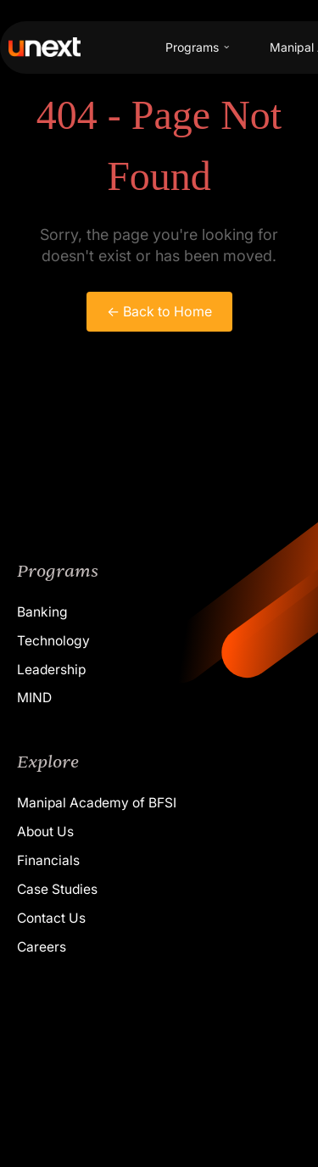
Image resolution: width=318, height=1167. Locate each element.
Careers (41, 947)
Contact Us (51, 918)
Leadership (51, 670)
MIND (34, 698)
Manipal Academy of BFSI (96, 803)
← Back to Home (159, 311)
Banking (42, 612)
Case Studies (57, 889)
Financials (48, 860)
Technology (53, 641)
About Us (45, 832)
